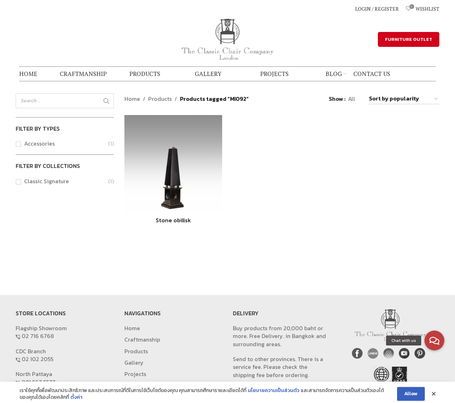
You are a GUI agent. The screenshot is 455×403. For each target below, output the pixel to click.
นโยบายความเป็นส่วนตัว (273, 398)
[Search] (106, 101)
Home (132, 98)
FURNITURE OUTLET (408, 39)
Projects (135, 374)
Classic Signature (46, 181)
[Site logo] (227, 38)
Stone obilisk (173, 220)
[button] (434, 340)
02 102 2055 (37, 359)
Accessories (39, 143)
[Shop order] (403, 98)
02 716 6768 (38, 336)
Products (160, 98)
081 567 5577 (38, 382)
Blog (130, 385)
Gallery (134, 362)
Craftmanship (142, 339)
